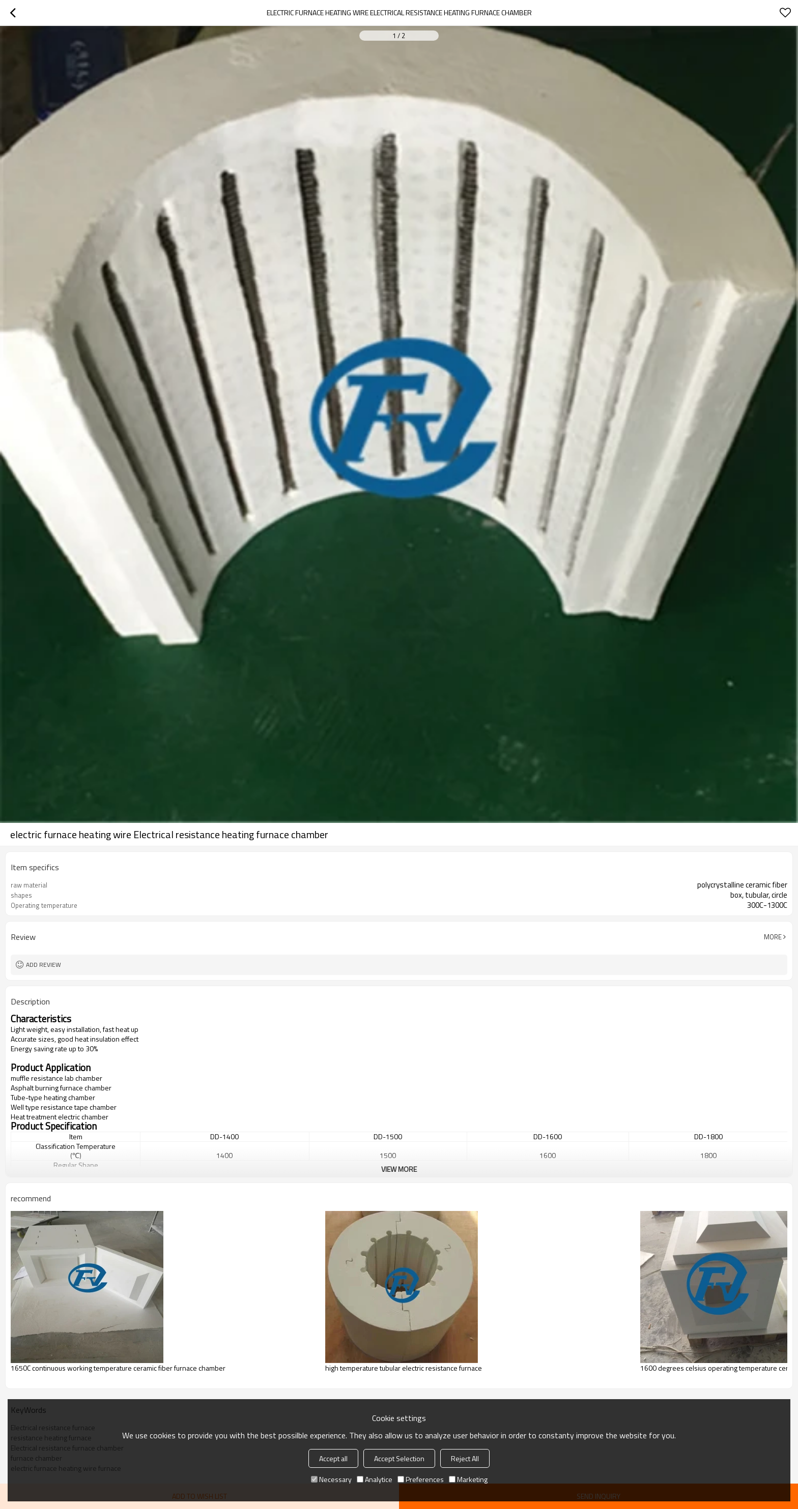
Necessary (331, 1479)
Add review (43, 964)
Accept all (333, 1458)
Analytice (374, 1479)
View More (399, 1169)
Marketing (468, 1479)
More (773, 937)
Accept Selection (399, 1458)
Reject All (465, 1458)
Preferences (420, 1479)
